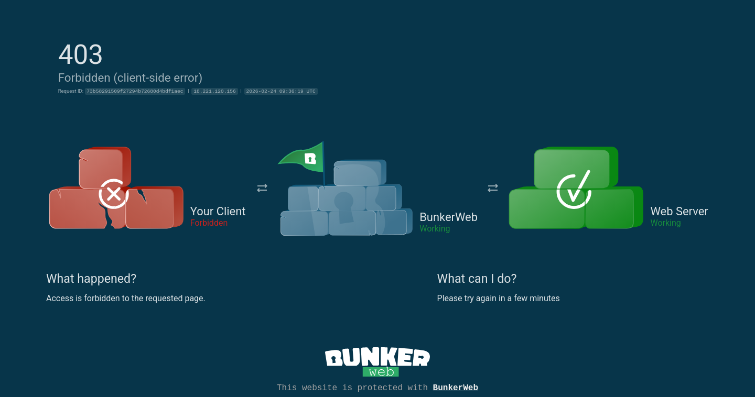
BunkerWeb (455, 387)
